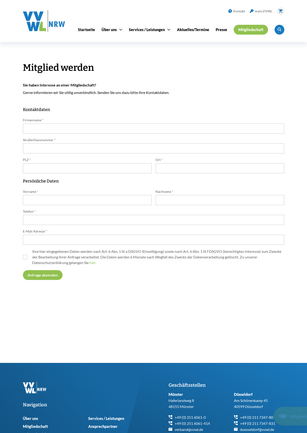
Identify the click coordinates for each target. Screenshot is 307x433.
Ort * (159, 160)
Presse (221, 29)
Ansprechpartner (103, 426)
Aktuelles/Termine (193, 29)
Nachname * (164, 191)
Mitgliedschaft (35, 426)
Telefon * (29, 211)
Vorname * (30, 191)
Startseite (86, 29)
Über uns (30, 418)
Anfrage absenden (43, 275)
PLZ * (27, 160)
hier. (92, 262)
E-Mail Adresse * (35, 231)
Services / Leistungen (106, 418)
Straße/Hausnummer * (39, 140)
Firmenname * (33, 120)
